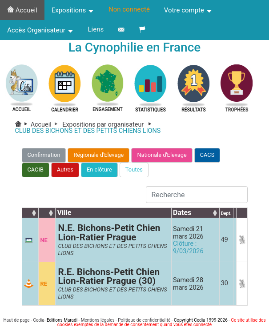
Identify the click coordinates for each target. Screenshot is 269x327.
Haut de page (16, 320)
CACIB (36, 169)
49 (224, 239)
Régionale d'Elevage (98, 155)
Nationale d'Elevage (161, 155)
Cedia (38, 320)
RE (43, 283)
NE (43, 240)
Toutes (134, 169)
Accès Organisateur (40, 30)
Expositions (73, 10)
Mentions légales (98, 320)
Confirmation (44, 155)
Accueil (22, 10)
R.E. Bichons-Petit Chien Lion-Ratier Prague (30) (109, 277)
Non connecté (129, 9)
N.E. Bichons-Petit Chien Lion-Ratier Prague (109, 233)
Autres (65, 169)
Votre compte (188, 10)
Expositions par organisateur (108, 124)
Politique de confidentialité (144, 320)
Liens (96, 29)
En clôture (99, 169)
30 (224, 283)
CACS (207, 155)
